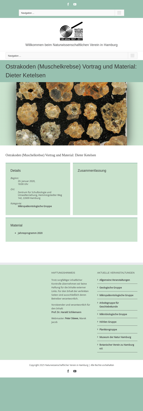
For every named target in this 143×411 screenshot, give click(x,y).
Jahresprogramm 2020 (30, 233)
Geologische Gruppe (110, 287)
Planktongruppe (108, 329)
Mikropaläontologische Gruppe (35, 206)
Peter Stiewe (71, 318)
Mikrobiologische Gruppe (113, 314)
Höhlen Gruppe (107, 321)
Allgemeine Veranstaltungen (114, 280)
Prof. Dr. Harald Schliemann (66, 312)
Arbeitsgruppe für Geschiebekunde (109, 304)
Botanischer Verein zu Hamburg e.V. (116, 346)
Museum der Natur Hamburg (115, 337)
